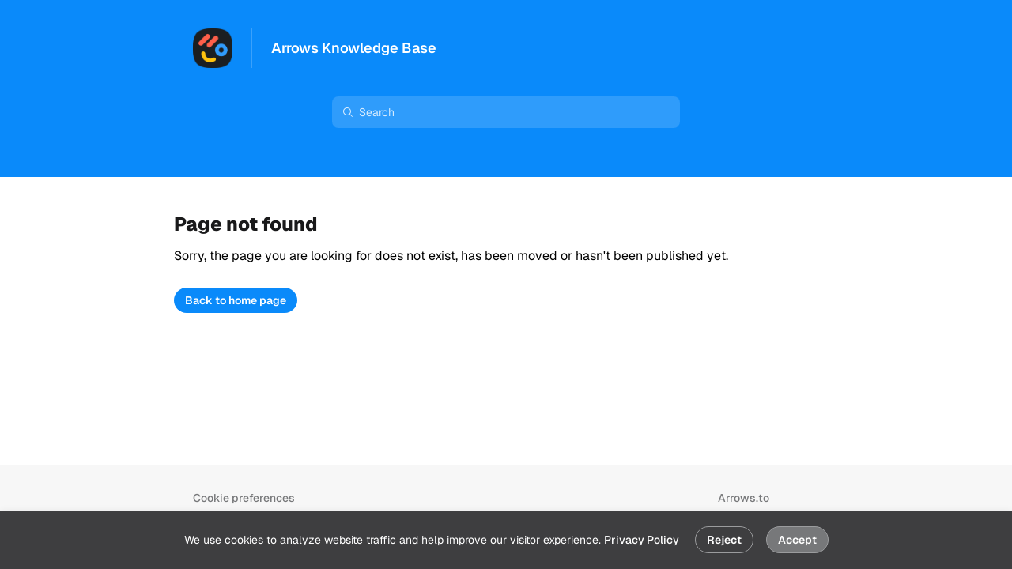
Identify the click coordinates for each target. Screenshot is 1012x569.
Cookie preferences (244, 498)
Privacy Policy (641, 540)
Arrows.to (743, 498)
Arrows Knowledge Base (353, 48)
